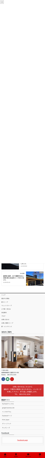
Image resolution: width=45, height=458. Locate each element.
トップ (3, 295)
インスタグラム (6, 412)
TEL (40, 455)
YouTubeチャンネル (8, 404)
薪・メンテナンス (6, 326)
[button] (22, 390)
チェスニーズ (6, 428)
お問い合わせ (5, 319)
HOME (5, 455)
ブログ (3, 316)
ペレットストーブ (6, 305)
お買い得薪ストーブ (7, 323)
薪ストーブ (4, 302)
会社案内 (4, 312)
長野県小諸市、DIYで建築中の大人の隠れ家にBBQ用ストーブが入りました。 (13, 278)
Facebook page (22, 440)
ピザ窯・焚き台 (6, 309)
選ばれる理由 (5, 298)
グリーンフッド (6, 423)
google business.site (8, 408)
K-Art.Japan (5, 420)
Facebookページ (7, 416)
